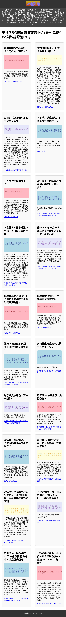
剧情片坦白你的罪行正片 (44, 14)
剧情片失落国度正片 (11, 217)
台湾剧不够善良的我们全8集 (16, 22)
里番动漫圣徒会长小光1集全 (23, 14)
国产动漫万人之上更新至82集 (37, 20)
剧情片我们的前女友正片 (46, 107)
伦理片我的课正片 (45, 16)
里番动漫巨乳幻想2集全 (43, 12)
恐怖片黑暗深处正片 (11, 481)
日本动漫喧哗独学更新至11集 (49, 10)
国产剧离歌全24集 (29, 16)
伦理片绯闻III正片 (13, 18)
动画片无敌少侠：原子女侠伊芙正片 (34, 18)
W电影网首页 (7, 10)
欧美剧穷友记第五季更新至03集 (15, 170)
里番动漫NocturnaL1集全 (15, 20)
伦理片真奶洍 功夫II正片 (12, 333)
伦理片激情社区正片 (44, 328)
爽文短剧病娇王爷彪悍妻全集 (25, 10)
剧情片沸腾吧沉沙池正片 (38, 22)
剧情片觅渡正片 (42, 151)
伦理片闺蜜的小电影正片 (13, 82)
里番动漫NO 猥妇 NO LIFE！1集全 (49, 603)
